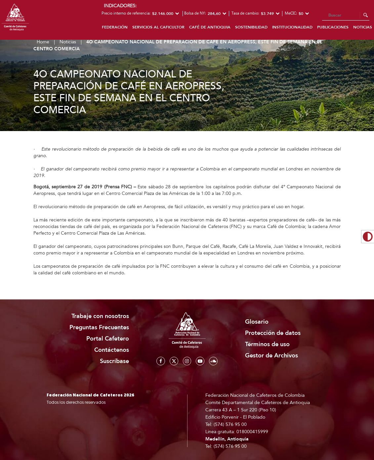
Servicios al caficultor (158, 27)
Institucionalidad (292, 27)
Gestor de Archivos (271, 355)
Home (43, 42)
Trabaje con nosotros (100, 316)
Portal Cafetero (107, 339)
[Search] (345, 16)
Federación (115, 27)
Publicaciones (333, 27)
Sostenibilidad (251, 27)
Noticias (68, 42)
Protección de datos (273, 333)
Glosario (257, 322)
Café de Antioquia (209, 27)
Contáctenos (111, 350)
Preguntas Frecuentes (99, 327)
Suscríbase (114, 361)
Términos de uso (267, 344)
